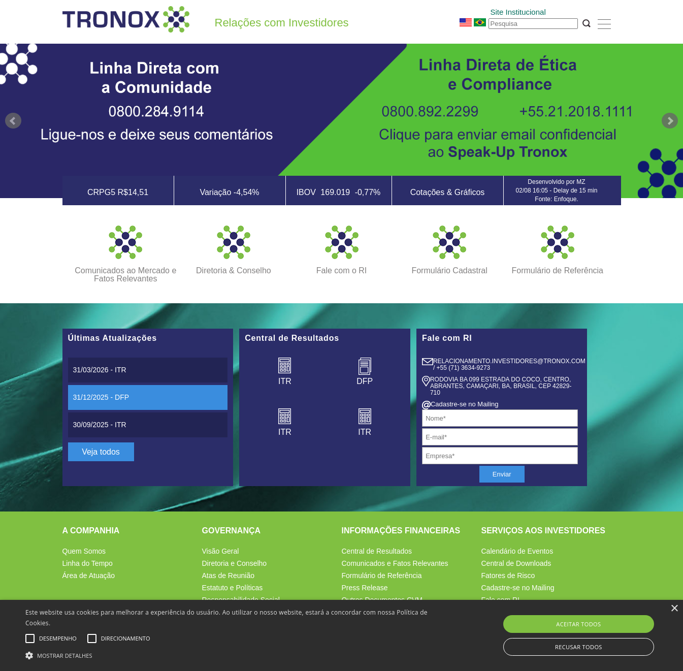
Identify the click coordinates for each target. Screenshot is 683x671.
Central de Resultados (377, 551)
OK (586, 23)
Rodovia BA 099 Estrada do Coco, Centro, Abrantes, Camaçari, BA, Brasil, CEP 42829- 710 (501, 386)
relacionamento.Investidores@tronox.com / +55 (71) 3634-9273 (509, 364)
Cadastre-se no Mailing (518, 588)
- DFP (101, 397)
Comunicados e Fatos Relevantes (395, 563)
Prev (13, 121)
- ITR (99, 370)
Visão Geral (220, 551)
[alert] (341, 635)
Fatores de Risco (508, 575)
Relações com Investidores (282, 22)
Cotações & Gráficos (447, 192)
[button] (230, 654)
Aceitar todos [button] (578, 624)
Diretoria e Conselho (234, 563)
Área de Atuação (88, 575)
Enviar (502, 474)
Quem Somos (84, 551)
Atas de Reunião (228, 575)
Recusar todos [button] (578, 647)
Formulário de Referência (382, 575)
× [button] (674, 609)
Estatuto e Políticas (232, 588)
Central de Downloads (516, 563)
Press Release (365, 588)
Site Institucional (518, 12)
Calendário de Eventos (517, 551)
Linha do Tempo (87, 563)
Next (670, 121)
